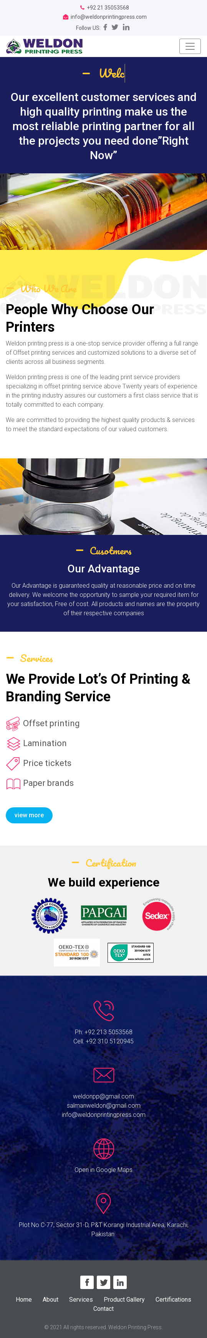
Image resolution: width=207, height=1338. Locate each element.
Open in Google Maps (103, 1169)
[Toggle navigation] (190, 46)
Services (81, 1299)
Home (24, 1299)
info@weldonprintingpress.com (104, 1114)
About (50, 1299)
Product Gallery (124, 1299)
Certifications (173, 1299)
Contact (103, 1308)
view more (29, 815)
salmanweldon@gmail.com (104, 1105)
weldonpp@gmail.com (103, 1096)
